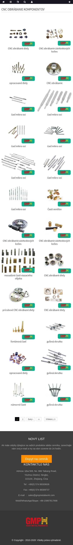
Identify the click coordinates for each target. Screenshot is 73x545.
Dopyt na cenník (36, 459)
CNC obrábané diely (18, 48)
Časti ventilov (55, 209)
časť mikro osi (18, 114)
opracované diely (18, 83)
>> (39, 419)
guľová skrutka (54, 341)
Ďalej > (30, 419)
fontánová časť (18, 341)
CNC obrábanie (54, 83)
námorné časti (18, 404)
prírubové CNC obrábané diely (18, 309)
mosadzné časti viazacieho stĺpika (18, 277)
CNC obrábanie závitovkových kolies (54, 50)
